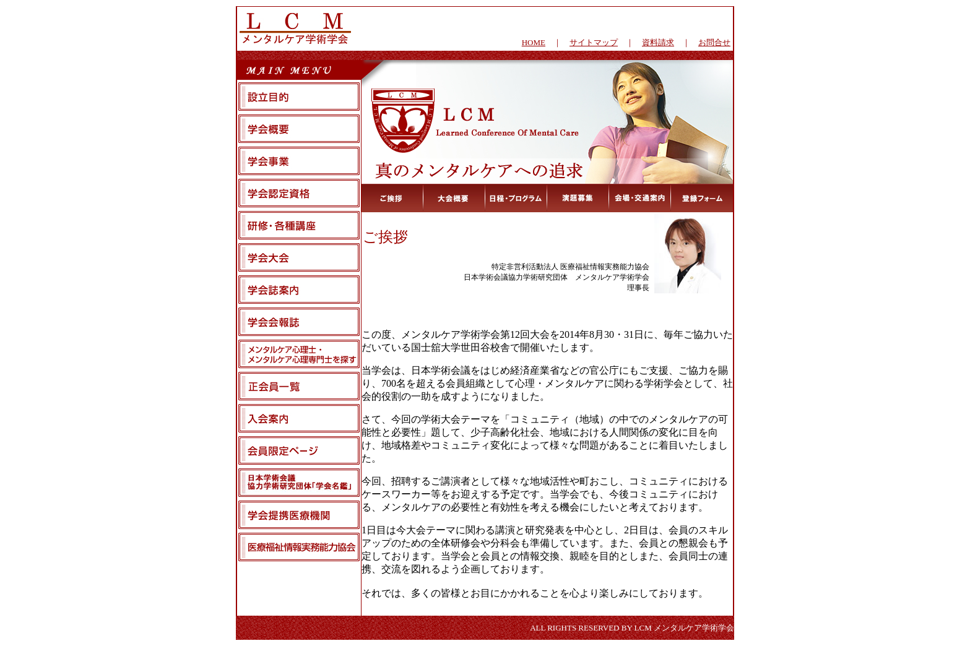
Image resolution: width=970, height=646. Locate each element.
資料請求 (658, 42)
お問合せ (714, 42)
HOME (533, 42)
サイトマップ (593, 42)
